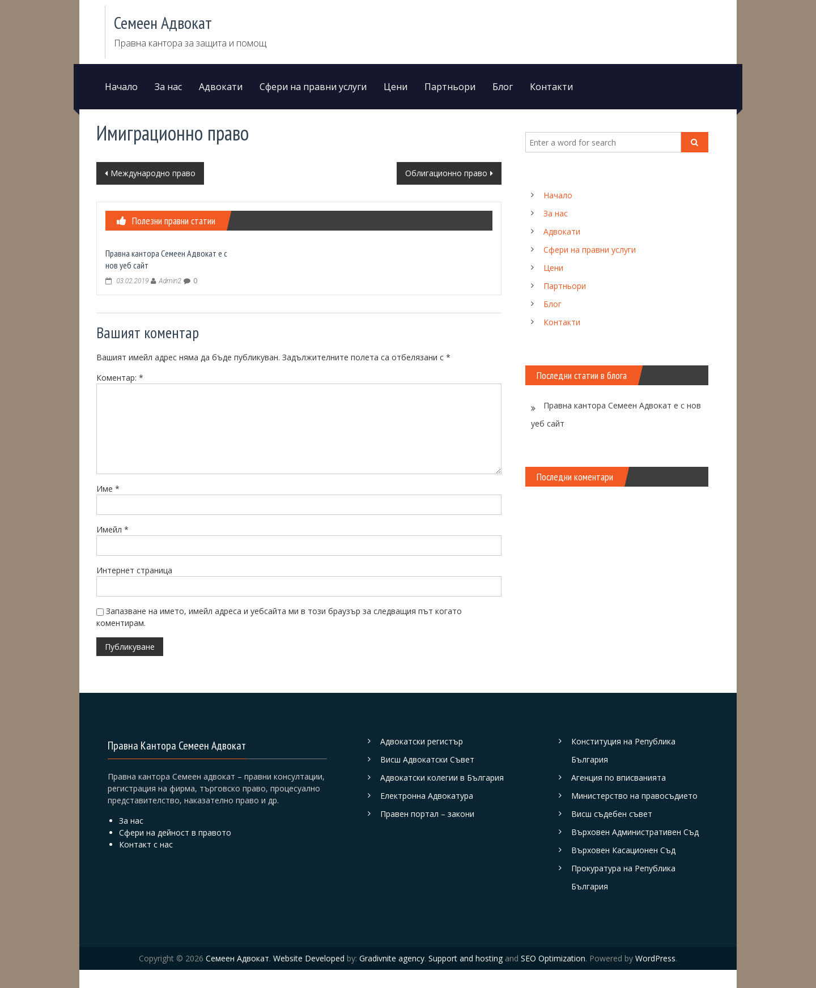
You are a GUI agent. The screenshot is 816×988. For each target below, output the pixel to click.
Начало (121, 86)
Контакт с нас (146, 844)
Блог (502, 86)
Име (108, 488)
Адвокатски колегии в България (442, 777)
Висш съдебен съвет (611, 813)
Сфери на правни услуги (313, 86)
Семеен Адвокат (163, 22)
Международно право (153, 173)
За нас (168, 86)
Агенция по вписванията (618, 777)
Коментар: (119, 377)
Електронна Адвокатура (426, 795)
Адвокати (221, 86)
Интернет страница (134, 570)
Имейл (112, 529)
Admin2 (170, 281)
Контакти (551, 86)
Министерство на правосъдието (634, 795)
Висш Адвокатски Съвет (427, 759)
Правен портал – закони (427, 813)
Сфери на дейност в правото (175, 832)
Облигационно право (446, 173)
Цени (395, 86)
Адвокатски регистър (421, 741)
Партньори (449, 86)
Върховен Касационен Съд (623, 850)
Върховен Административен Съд (635, 832)
